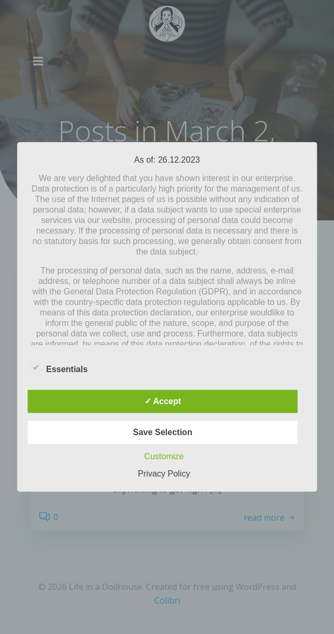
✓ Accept (162, 401)
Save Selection (162, 432)
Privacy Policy (164, 473)
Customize (164, 456)
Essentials (59, 367)
